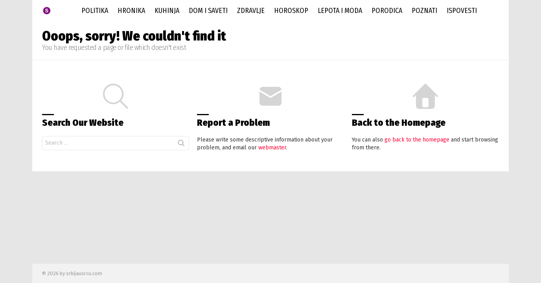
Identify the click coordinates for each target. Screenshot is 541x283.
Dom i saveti (208, 10)
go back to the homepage (417, 139)
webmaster (272, 147)
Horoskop (291, 10)
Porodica (387, 10)
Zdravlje (251, 10)
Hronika (131, 10)
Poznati (424, 10)
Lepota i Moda (340, 10)
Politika (94, 10)
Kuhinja (167, 10)
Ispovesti (462, 10)
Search (181, 144)
